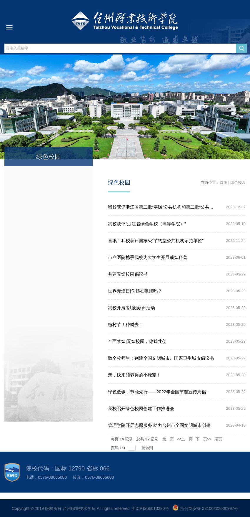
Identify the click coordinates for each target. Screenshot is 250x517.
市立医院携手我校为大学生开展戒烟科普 (147, 257)
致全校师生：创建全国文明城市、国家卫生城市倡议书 (161, 358)
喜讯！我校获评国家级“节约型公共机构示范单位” (156, 240)
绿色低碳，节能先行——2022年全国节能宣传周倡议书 (161, 391)
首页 (223, 182)
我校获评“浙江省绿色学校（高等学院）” (147, 223)
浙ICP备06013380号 (150, 508)
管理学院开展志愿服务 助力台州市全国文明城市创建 (159, 425)
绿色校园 (238, 182)
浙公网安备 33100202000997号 (209, 508)
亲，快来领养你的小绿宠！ (134, 374)
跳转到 (147, 448)
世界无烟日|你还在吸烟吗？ (135, 290)
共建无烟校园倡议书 (128, 274)
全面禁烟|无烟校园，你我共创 (137, 341)
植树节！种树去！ (125, 324)
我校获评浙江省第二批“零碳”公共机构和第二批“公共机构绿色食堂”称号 (177, 206)
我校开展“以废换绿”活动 (131, 307)
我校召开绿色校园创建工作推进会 (141, 408)
